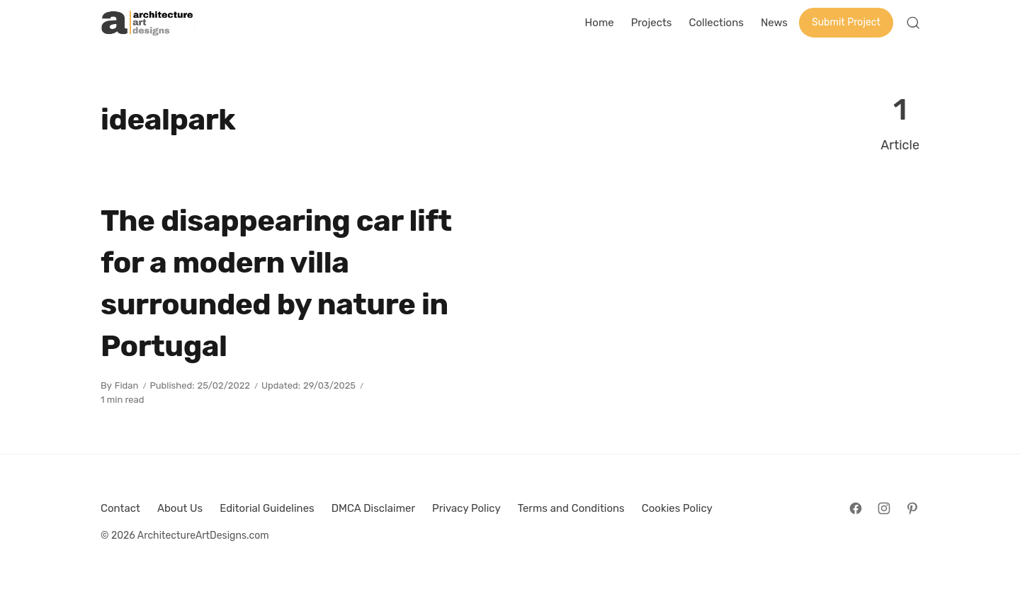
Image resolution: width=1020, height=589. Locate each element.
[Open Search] (913, 22)
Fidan (127, 385)
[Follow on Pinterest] (912, 508)
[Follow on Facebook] (855, 508)
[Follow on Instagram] (884, 508)
